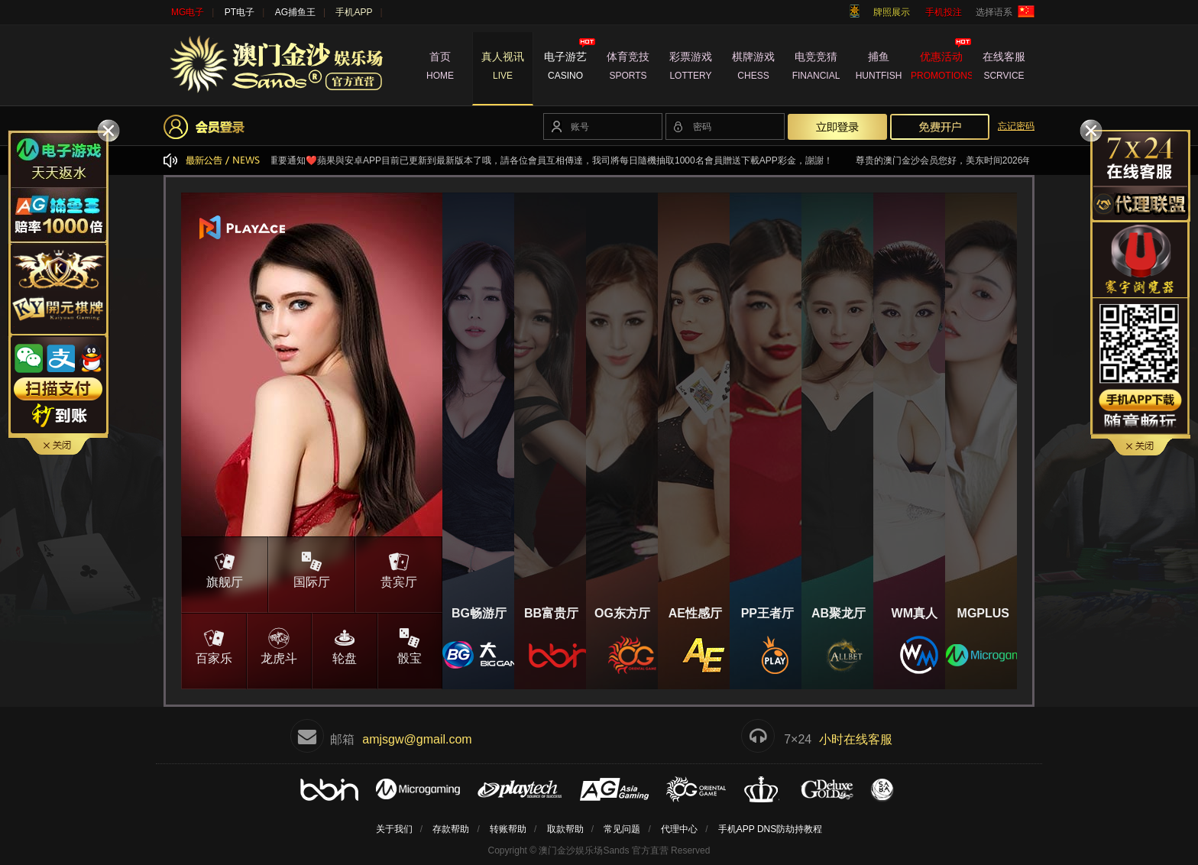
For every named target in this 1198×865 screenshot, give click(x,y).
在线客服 (1003, 68)
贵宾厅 (399, 568)
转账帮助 (508, 829)
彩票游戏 (690, 68)
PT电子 (239, 12)
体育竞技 (628, 68)
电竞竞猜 (816, 68)
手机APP (353, 12)
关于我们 (394, 829)
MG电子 (187, 12)
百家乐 (214, 645)
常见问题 (622, 829)
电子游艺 (565, 68)
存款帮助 (450, 829)
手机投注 (943, 12)
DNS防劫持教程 (789, 829)
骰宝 (410, 645)
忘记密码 (1016, 126)
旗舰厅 (224, 568)
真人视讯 (503, 68)
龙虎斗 (280, 645)
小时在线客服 (855, 739)
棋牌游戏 (753, 68)
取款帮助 (565, 829)
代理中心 (679, 829)
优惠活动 (941, 68)
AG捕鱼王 (295, 12)
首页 (440, 68)
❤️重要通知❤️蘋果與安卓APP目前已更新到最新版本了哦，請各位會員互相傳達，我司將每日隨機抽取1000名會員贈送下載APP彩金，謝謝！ (557, 160)
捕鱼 (878, 68)
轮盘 (344, 645)
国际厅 (312, 568)
